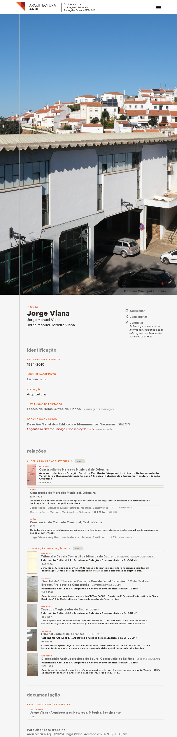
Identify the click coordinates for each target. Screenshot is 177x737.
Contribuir (134, 322)
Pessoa (32, 307)
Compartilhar (136, 316)
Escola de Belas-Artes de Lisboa (54, 409)
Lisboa (32, 379)
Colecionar (135, 310)
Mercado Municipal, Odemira (145, 291)
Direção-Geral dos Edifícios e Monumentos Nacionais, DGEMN (78, 424)
